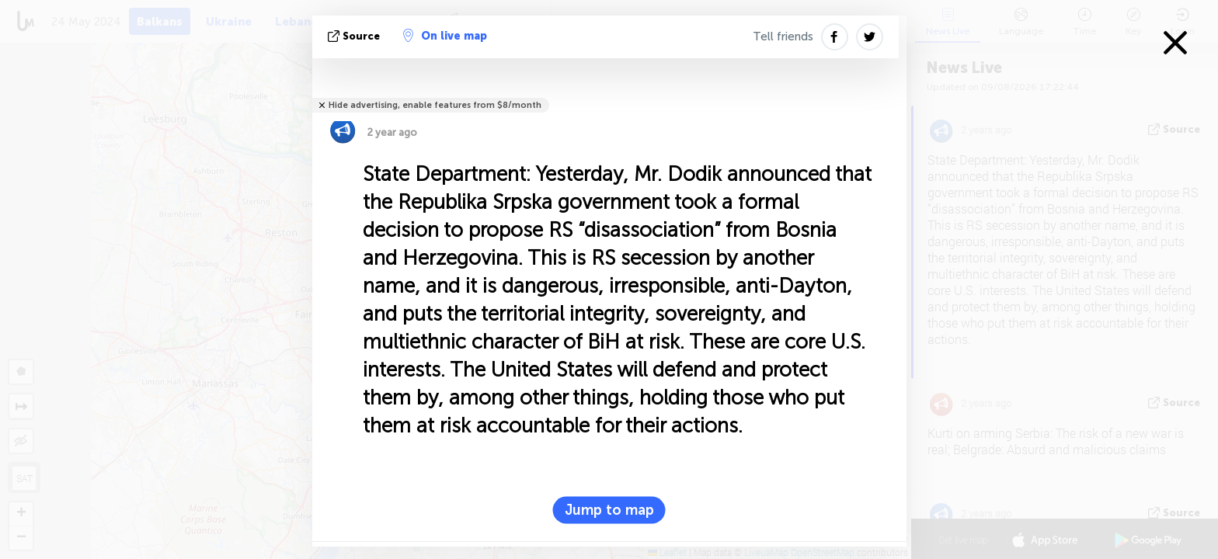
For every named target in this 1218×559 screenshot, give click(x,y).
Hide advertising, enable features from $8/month (435, 105)
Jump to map (609, 510)
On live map (445, 36)
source (355, 36)
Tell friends (783, 36)
